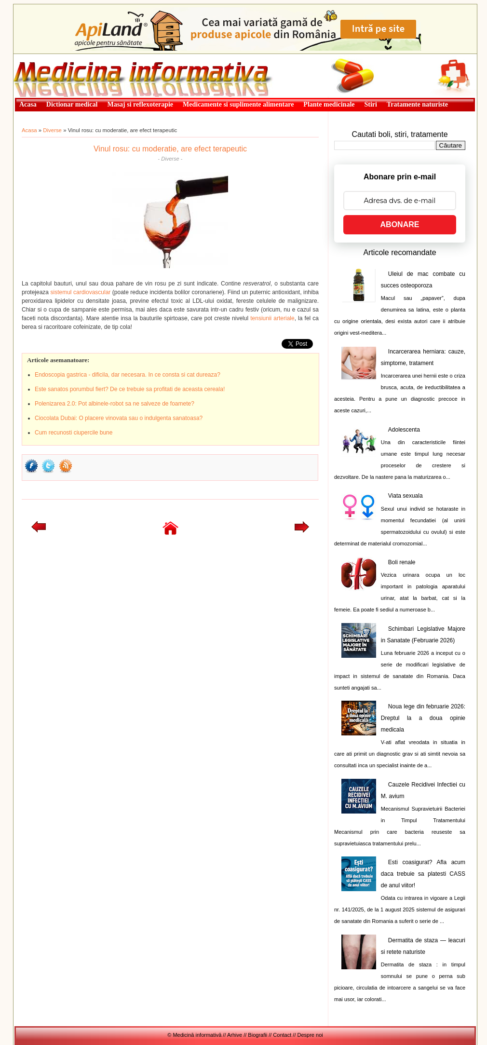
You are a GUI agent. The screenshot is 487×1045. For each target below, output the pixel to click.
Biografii (257, 1035)
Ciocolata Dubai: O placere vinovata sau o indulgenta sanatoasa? (119, 418)
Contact (282, 1035)
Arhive (234, 1035)
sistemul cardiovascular (81, 292)
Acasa (29, 130)
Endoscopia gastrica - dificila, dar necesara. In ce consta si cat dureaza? (127, 374)
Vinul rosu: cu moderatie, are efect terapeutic (170, 149)
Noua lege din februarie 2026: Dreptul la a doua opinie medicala (423, 718)
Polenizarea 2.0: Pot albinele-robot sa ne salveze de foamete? (114, 403)
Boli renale (402, 562)
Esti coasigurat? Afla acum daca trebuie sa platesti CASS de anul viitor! (423, 874)
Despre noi (310, 1035)
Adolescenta (404, 429)
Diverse (52, 130)
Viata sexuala (405, 495)
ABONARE (399, 224)
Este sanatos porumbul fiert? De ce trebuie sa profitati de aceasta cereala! (130, 389)
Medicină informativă (39, 57)
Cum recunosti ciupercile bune (73, 432)
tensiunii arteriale (272, 318)
